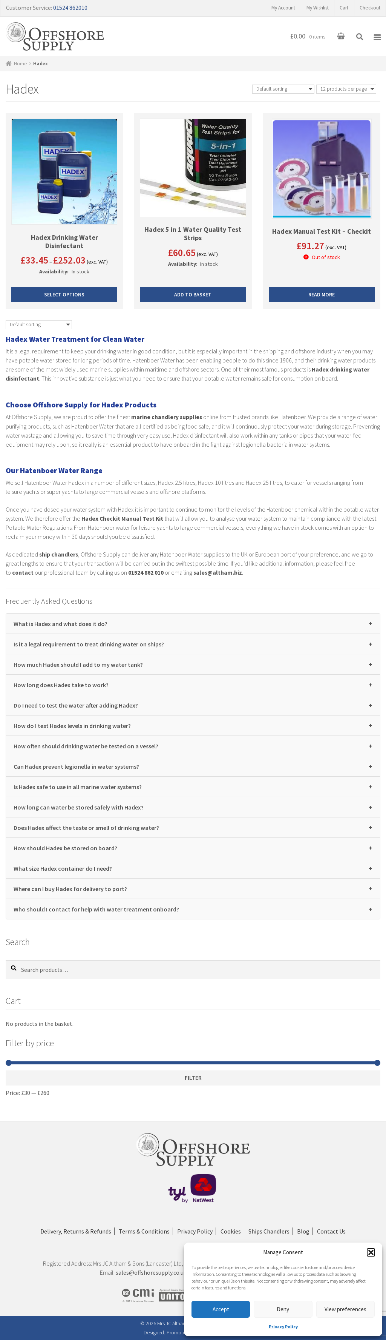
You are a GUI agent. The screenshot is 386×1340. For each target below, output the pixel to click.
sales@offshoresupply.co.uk (151, 1273)
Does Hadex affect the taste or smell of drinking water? (193, 827)
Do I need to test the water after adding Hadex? (193, 704)
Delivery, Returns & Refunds (71, 1231)
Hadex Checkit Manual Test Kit (123, 518)
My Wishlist (313, 7)
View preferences (345, 1309)
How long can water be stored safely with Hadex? (193, 806)
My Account (276, 7)
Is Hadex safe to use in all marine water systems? (193, 786)
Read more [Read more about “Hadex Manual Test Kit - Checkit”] (321, 295)
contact (23, 572)
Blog (306, 1231)
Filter (193, 1078)
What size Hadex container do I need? (193, 868)
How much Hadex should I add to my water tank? (193, 664)
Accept (221, 1309)
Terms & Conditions (141, 1231)
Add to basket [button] (192, 295)
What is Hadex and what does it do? (193, 623)
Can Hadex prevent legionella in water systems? (193, 766)
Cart (342, 7)
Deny (283, 1309)
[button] (371, 1252)
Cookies (231, 1231)
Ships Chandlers (270, 1231)
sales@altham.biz (219, 572)
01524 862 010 (146, 572)
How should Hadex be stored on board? (193, 847)
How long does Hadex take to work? (193, 684)
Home (21, 64)
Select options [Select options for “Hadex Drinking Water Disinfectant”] (64, 295)
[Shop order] (283, 89)
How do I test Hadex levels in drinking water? (193, 725)
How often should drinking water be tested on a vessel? (193, 745)
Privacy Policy (283, 1326)
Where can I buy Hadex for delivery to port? (193, 888)
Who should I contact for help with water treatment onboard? (193, 908)
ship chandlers (59, 554)
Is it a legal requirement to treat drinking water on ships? (193, 643)
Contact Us (336, 1231)
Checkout (369, 7)
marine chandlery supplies (167, 417)
